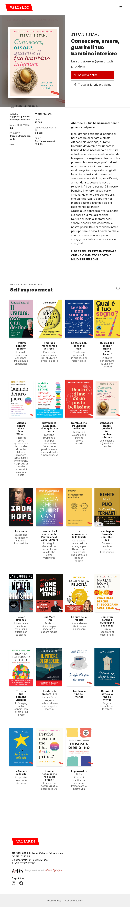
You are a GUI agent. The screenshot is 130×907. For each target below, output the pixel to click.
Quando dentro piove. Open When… (21, 428)
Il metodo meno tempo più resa (49, 345)
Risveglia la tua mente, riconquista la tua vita (49, 427)
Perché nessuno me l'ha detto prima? (49, 775)
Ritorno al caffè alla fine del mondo (107, 695)
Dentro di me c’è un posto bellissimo (79, 425)
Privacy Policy (54, 900)
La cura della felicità (79, 618)
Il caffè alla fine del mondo (79, 694)
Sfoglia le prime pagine (25, 106)
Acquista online (86, 75)
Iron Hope (21, 531)
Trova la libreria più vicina (92, 84)
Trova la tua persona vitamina (21, 695)
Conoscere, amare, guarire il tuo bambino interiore (107, 430)
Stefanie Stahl (85, 35)
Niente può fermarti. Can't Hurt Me (107, 535)
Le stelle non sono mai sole (79, 345)
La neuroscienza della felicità (79, 534)
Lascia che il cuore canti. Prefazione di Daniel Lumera (49, 535)
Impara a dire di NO (79, 772)
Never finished (21, 618)
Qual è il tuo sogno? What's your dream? (107, 348)
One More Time (49, 618)
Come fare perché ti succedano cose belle (107, 621)
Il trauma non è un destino (21, 345)
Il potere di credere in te (49, 692)
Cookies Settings (74, 900)
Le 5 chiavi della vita (21, 772)
